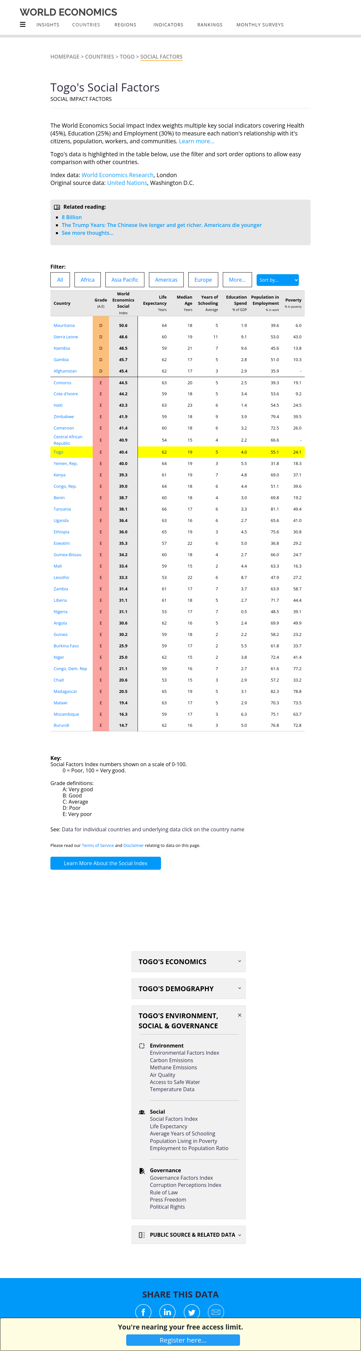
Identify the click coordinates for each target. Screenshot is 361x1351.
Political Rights (167, 1206)
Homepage (64, 56)
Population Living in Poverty (183, 1141)
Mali (58, 566)
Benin (59, 497)
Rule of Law (164, 1192)
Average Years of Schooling (182, 1133)
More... (237, 279)
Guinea (61, 634)
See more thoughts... (88, 232)
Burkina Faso (66, 646)
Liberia (60, 600)
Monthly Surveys (260, 24)
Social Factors (161, 56)
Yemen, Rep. (66, 463)
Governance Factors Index (181, 1177)
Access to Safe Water (175, 1082)
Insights (48, 24)
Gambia (61, 359)
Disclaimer (134, 845)
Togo (127, 56)
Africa (88, 279)
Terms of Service (98, 845)
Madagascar (65, 691)
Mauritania (64, 325)
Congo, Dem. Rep (70, 668)
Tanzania (62, 509)
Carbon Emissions (171, 1060)
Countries (99, 56)
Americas (166, 279)
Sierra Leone (66, 337)
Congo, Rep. (65, 486)
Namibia (62, 348)
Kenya (59, 475)
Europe (203, 279)
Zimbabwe (64, 416)
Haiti (58, 405)
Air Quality (162, 1074)
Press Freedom (168, 1199)
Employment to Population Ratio (189, 1148)
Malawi (60, 703)
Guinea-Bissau (67, 554)
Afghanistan (65, 371)
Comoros (62, 383)
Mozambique (66, 714)
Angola (60, 623)
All (60, 279)
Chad (59, 680)
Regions (125, 24)
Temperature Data (172, 1089)
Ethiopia (62, 532)
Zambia (61, 589)
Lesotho (61, 577)
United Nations (127, 183)
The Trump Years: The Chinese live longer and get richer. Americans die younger (162, 225)
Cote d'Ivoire (66, 394)
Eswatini (62, 543)
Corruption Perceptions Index (185, 1185)
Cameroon (64, 428)
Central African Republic (68, 440)
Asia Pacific (125, 279)
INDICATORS (168, 24)
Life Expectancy (168, 1126)
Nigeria (61, 611)
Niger (59, 657)
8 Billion (72, 217)
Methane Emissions (173, 1067)
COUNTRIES (86, 24)
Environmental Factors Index (184, 1052)
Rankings (210, 24)
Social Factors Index (174, 1118)
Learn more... (196, 141)
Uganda (61, 520)
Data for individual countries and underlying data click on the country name (153, 829)
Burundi (61, 725)
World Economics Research (118, 175)
